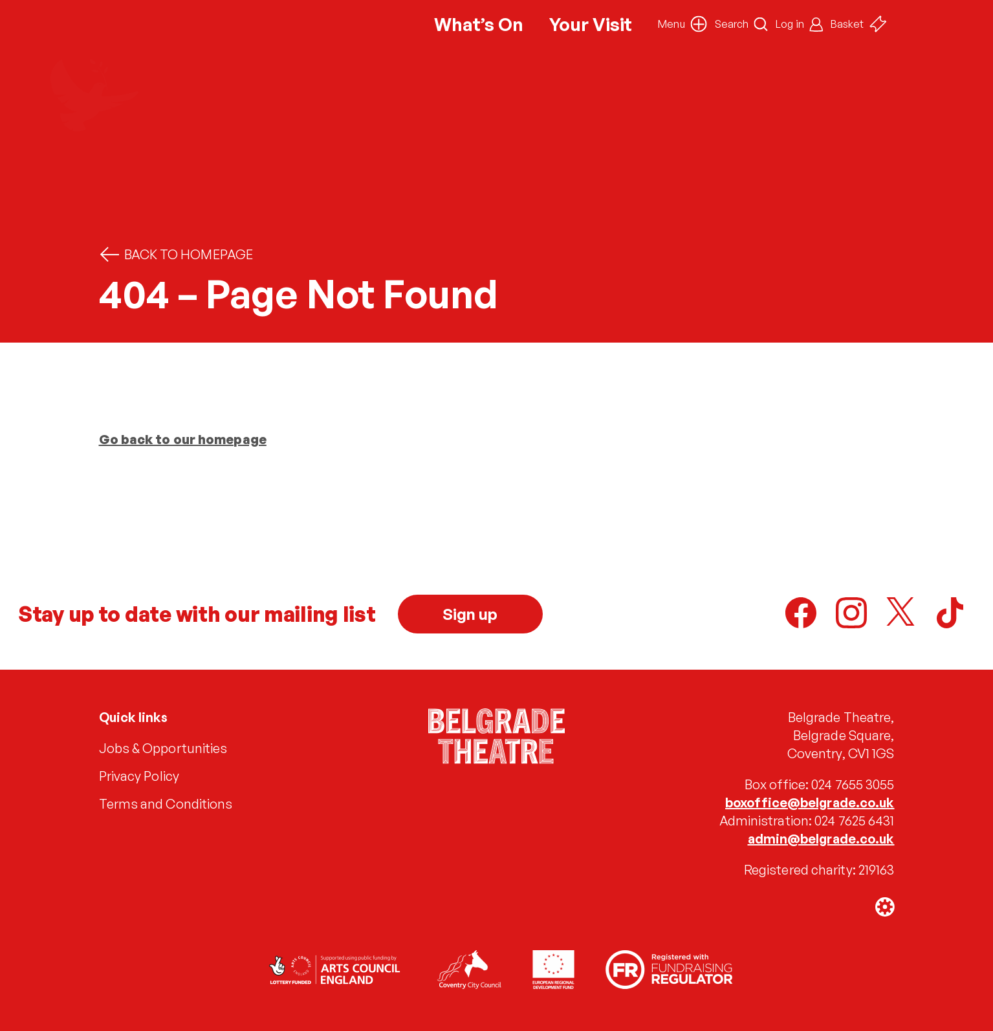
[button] (682, 24)
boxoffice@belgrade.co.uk (809, 802)
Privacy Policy (139, 776)
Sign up (470, 614)
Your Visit (590, 24)
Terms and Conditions (166, 804)
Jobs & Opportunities (163, 748)
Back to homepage (176, 254)
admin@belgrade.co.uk (821, 839)
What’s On (478, 24)
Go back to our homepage (183, 439)
